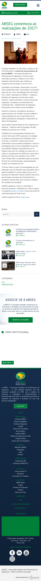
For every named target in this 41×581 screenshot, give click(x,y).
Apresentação (7, 285)
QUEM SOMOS (20, 417)
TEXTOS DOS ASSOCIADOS (20, 504)
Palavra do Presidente (20, 429)
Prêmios (20, 455)
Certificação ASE (20, 461)
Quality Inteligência (18, 191)
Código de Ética (20, 438)
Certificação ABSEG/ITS (20, 463)
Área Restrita (20, 5)
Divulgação (20, 450)
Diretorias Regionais (20, 424)
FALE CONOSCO (20, 508)
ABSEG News (20, 482)
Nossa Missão (20, 431)
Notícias (20, 490)
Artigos (20, 485)
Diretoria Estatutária (20, 421)
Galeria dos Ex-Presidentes (20, 441)
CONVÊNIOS (20, 496)
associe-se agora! (20, 320)
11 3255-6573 (34, 13)
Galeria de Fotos (20, 492)
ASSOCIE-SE (20, 469)
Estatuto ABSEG (20, 434)
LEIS (20, 500)
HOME (20, 413)
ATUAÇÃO (20, 445)
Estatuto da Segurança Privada (20, 436)
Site (3, 282)
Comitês (20, 426)
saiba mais (20, 406)
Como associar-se (20, 471)
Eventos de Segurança (20, 487)
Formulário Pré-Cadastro (20, 476)
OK (37, 214)
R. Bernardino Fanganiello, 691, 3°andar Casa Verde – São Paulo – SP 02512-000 (21, 540)
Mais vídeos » (8, 363)
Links (20, 452)
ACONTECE (20, 480)
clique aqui (25, 197)
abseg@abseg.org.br (11, 13)
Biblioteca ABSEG (20, 447)
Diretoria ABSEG (20, 419)
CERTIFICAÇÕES (20, 458)
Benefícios (20, 474)
